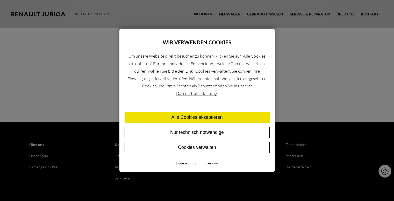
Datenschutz (186, 163)
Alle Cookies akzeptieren (197, 117)
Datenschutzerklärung (196, 93)
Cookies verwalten (197, 147)
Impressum (209, 163)
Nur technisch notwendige (197, 132)
